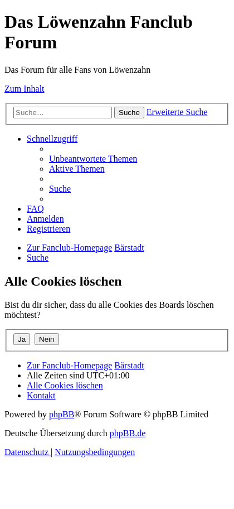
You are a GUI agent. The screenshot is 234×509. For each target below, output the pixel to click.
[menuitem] (93, 158)
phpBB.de (127, 433)
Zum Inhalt (24, 88)
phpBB (61, 414)
